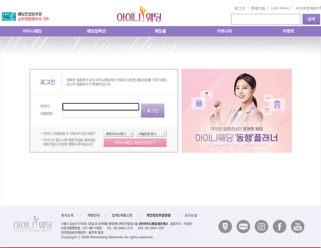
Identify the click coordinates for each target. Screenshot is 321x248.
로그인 (240, 8)
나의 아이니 (280, 8)
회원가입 (258, 8)
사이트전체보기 (308, 8)
